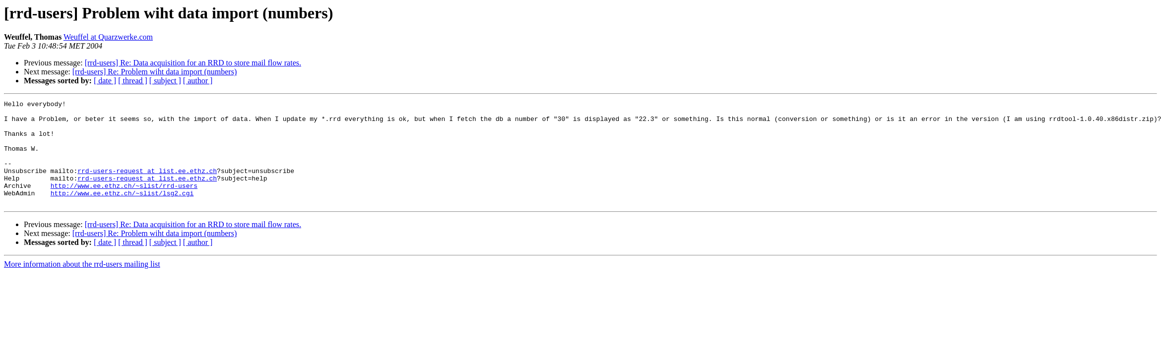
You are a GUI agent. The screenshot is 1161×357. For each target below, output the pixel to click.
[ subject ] (165, 80)
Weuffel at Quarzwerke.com (108, 37)
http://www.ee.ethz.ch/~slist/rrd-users (124, 203)
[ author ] (198, 80)
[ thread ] (132, 80)
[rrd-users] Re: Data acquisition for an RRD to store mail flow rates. (193, 63)
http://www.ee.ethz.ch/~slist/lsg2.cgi (122, 212)
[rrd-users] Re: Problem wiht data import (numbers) (154, 71)
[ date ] (105, 80)
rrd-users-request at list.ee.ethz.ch (147, 185)
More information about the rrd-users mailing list (82, 285)
